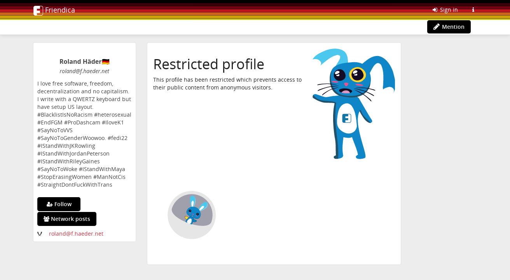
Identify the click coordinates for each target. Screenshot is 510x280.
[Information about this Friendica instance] (473, 9)
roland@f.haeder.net (76, 233)
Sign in (444, 9)
